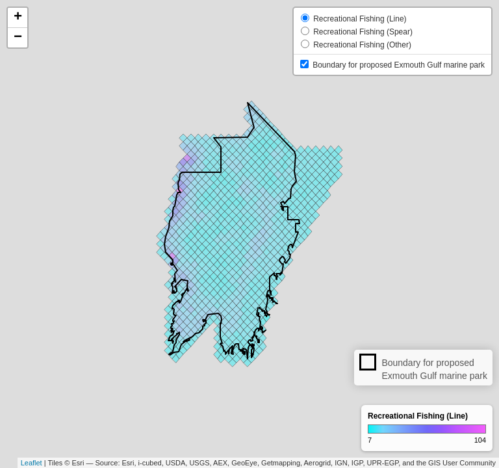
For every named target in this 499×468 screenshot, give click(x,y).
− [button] (18, 37)
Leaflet (31, 463)
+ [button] (18, 17)
